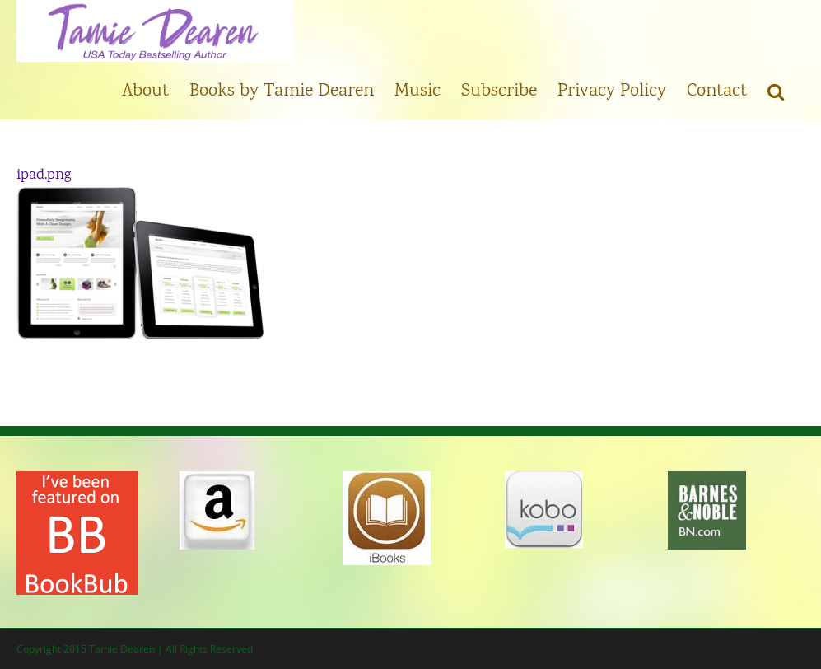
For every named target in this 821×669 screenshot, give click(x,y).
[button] (775, 90)
